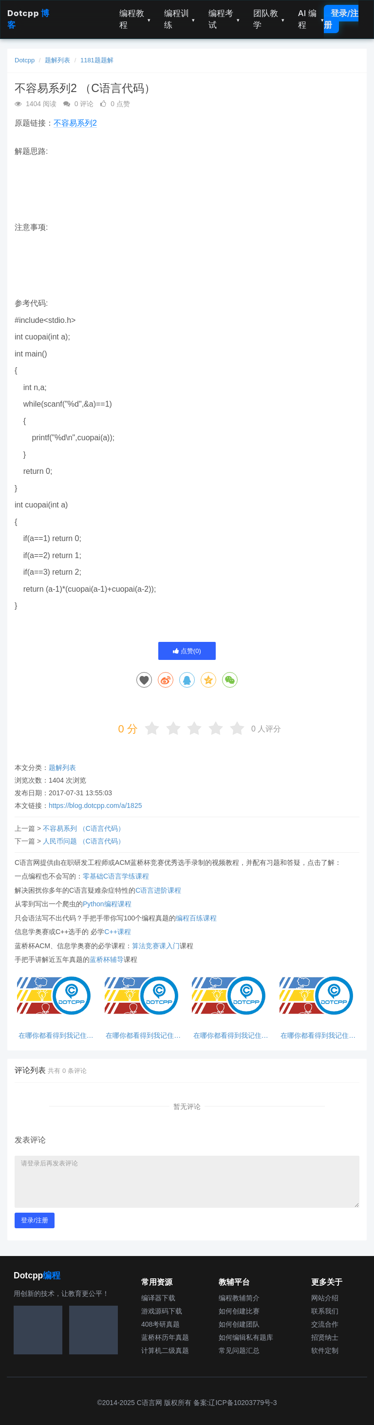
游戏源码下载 (161, 1311)
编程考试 (224, 19)
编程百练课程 (196, 918)
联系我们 (324, 1311)
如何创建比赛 (239, 1311)
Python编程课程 (107, 904)
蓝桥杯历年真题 (165, 1337)
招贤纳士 (324, 1337)
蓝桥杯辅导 (107, 959)
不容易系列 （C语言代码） (84, 828)
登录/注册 (341, 19)
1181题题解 (96, 60)
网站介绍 (324, 1298)
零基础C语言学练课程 (116, 876)
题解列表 (57, 60)
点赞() (187, 651)
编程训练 (179, 19)
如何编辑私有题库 (246, 1337)
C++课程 (117, 932)
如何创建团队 (239, 1324)
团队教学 (268, 19)
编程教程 (134, 19)
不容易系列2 (75, 123)
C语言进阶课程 (158, 890)
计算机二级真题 (165, 1350)
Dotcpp (25, 60)
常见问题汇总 (239, 1350)
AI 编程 (311, 19)
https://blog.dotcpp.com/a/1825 (95, 805)
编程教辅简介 (239, 1298)
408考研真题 (160, 1324)
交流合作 (324, 1324)
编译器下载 (158, 1298)
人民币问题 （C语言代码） (84, 841)
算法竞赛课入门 (156, 946)
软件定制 (324, 1350)
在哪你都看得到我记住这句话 (56, 1035)
